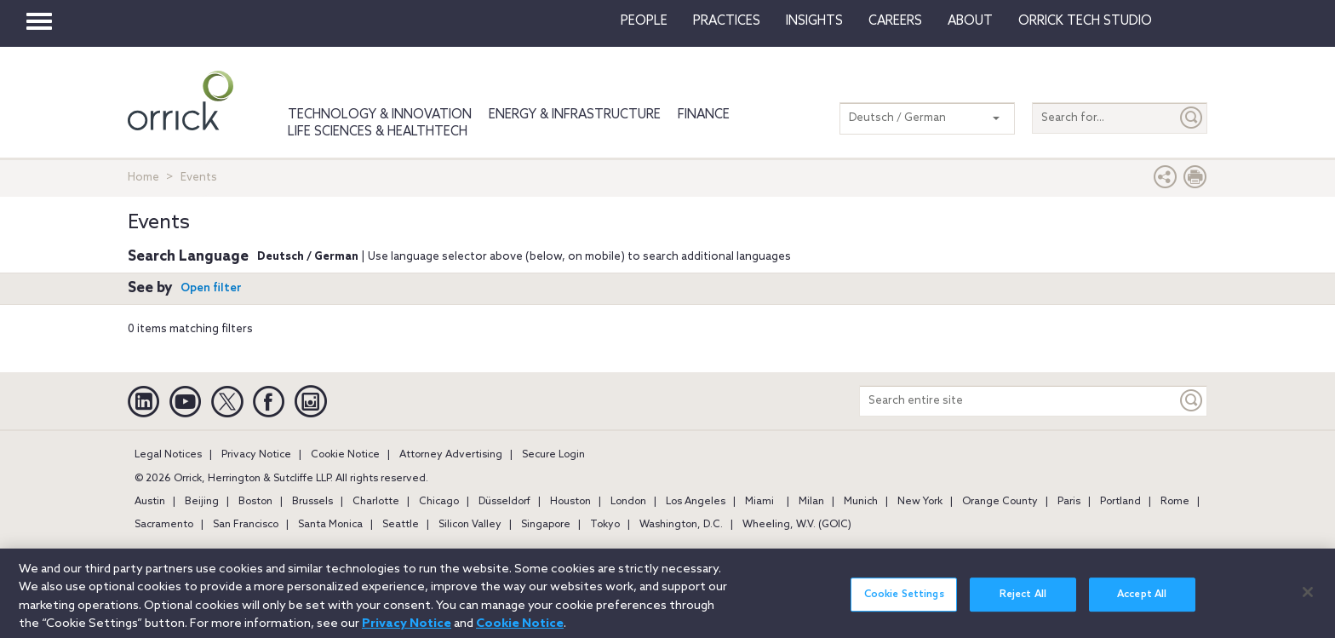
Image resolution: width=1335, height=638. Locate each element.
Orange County (1000, 502)
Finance (704, 115)
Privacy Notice (256, 455)
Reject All (1023, 602)
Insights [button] (814, 21)
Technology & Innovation (380, 115)
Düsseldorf (504, 502)
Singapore (545, 525)
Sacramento (164, 525)
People (644, 21)
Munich (861, 502)
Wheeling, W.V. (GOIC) (796, 525)
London (628, 502)
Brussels (312, 502)
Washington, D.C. (681, 525)
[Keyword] (1192, 401)
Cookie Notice (345, 455)
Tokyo (605, 525)
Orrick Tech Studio (1085, 21)
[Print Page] (1195, 181)
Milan (811, 502)
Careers (895, 21)
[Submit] (1192, 118)
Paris (1068, 502)
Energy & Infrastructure (575, 115)
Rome (1174, 502)
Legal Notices (168, 455)
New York (920, 502)
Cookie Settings (904, 602)
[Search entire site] (1018, 401)
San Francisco (245, 525)
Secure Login (553, 455)
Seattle (400, 525)
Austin (150, 502)
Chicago (439, 502)
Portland (1120, 502)
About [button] (970, 21)
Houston (570, 502)
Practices (726, 21)
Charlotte (375, 502)
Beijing (202, 502)
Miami (759, 502)
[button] (1165, 181)
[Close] (1307, 599)
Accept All (1141, 602)
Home (143, 177)
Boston (255, 502)
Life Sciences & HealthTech (377, 132)
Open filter (211, 288)
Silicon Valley (469, 525)
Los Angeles (695, 502)
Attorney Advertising (450, 455)
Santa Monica (330, 525)
